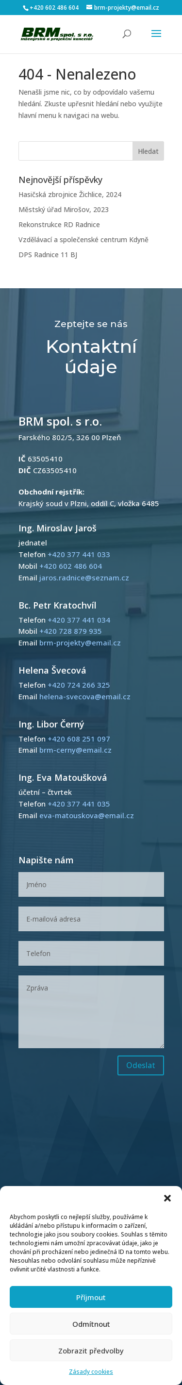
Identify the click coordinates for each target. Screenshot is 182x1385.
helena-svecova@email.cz (85, 696)
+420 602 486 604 (54, 7)
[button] (167, 1198)
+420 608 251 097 (79, 738)
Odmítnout (91, 1324)
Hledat (148, 151)
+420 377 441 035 (79, 803)
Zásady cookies (91, 1372)
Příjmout (91, 1297)
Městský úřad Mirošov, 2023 (63, 209)
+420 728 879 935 (70, 631)
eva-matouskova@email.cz (86, 815)
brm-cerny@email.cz (75, 750)
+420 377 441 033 (79, 554)
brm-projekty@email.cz (80, 642)
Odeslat (140, 1065)
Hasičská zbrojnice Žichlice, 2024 (69, 194)
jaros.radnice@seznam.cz (84, 577)
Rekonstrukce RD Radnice (59, 224)
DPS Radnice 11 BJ (47, 254)
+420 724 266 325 (79, 685)
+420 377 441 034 (79, 620)
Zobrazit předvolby (91, 1350)
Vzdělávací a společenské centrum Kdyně (83, 239)
